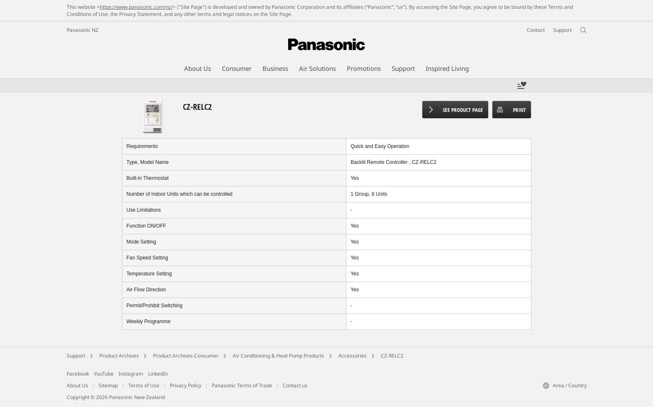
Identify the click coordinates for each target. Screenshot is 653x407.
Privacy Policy (185, 385)
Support (76, 355)
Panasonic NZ (83, 30)
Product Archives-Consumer (186, 355)
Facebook (78, 373)
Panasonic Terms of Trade (242, 385)
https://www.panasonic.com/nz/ (136, 6)
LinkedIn (158, 373)
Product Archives (119, 355)
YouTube (104, 373)
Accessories (352, 355)
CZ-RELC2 (392, 355)
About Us (77, 385)
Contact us (295, 385)
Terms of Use (143, 385)
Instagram (131, 373)
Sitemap (108, 385)
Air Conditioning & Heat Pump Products (278, 355)
